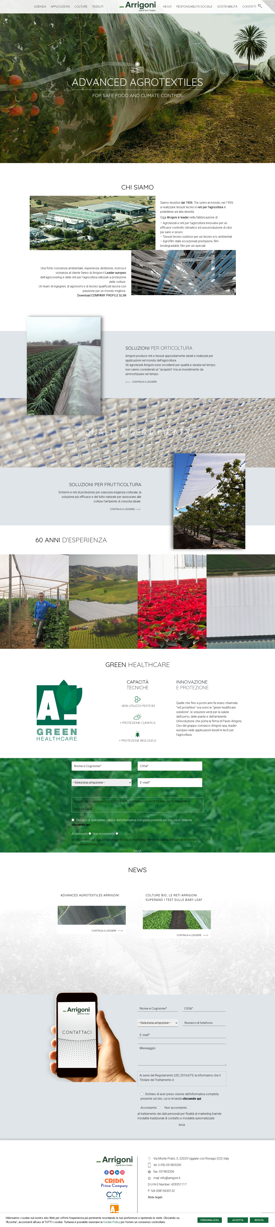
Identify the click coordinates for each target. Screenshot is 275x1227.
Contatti (249, 6)
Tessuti (97, 6)
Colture (81, 6)
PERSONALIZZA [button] (209, 1220)
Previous (8, 602)
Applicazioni (60, 6)
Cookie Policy (111, 1222)
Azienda (40, 6)
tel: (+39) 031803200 (164, 1165)
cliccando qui (81, 824)
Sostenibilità (227, 6)
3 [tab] (143, 168)
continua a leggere (141, 381)
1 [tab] (132, 168)
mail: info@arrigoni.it (164, 1178)
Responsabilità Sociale (194, 6)
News (167, 6)
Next (267, 602)
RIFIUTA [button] (259, 1220)
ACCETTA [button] (237, 1220)
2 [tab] (137, 168)
